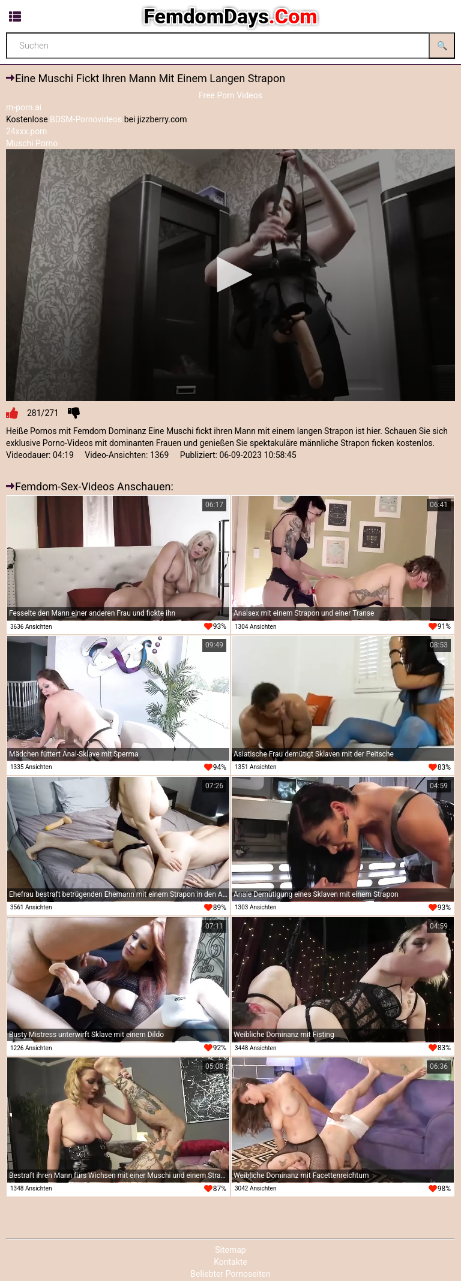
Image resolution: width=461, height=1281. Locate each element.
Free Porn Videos (230, 95)
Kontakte (230, 1262)
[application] (230, 275)
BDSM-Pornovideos (86, 119)
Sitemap (230, 1250)
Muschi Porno (32, 143)
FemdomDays (230, 16)
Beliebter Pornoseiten (230, 1274)
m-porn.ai (23, 107)
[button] (230, 274)
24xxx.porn (26, 131)
